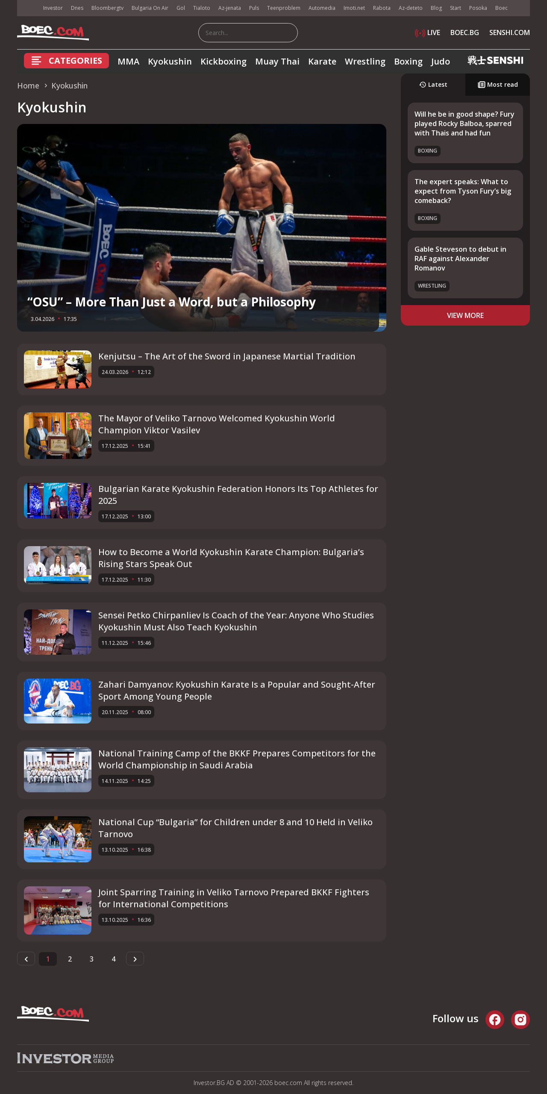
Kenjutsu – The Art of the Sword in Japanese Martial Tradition (227, 356)
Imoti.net (354, 8)
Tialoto (201, 8)
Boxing (408, 61)
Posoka (478, 8)
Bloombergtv (107, 8)
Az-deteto (411, 8)
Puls (254, 8)
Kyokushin (170, 61)
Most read (498, 84)
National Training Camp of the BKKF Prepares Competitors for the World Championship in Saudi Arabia (237, 759)
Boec (501, 8)
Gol (180, 8)
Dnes (77, 8)
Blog (436, 8)
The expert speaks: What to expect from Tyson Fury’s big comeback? (463, 191)
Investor (53, 8)
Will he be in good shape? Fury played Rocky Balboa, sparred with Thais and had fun (465, 123)
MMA (128, 61)
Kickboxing (223, 61)
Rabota (382, 8)
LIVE (427, 32)
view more (465, 315)
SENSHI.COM (509, 32)
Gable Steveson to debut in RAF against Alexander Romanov (460, 258)
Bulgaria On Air (150, 8)
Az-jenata (229, 8)
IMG (28, 8)
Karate (322, 61)
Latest (433, 84)
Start (455, 8)
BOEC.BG (464, 32)
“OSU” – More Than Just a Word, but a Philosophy (171, 302)
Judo (440, 61)
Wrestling (365, 61)
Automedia (322, 8)
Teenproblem (283, 8)
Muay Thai (277, 61)
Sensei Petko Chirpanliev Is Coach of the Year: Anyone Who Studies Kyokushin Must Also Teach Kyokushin (236, 621)
